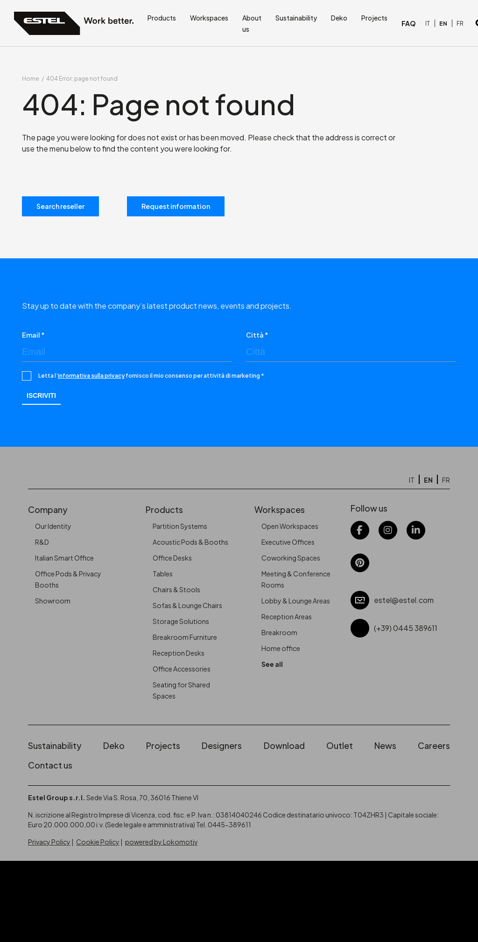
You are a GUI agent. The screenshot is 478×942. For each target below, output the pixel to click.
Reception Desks (178, 653)
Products (162, 18)
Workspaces (209, 18)
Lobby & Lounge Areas (295, 600)
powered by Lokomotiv (161, 842)
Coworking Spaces (290, 558)
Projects (374, 18)
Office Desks (172, 558)
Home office (280, 648)
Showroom (52, 600)
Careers (434, 745)
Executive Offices (288, 542)
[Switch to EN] (443, 24)
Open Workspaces (289, 526)
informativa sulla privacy (91, 375)
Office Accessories (182, 669)
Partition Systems (180, 526)
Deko (339, 18)
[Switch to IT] (427, 24)
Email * (33, 335)
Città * (257, 335)
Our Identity (53, 526)
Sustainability (296, 18)
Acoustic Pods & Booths (190, 542)
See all (272, 664)
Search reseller (60, 206)
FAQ (408, 23)
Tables (163, 573)
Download (284, 745)
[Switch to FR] (460, 24)
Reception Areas (286, 616)
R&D (42, 542)
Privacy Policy (49, 842)
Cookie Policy (98, 842)
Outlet (339, 745)
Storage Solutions (181, 621)
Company (48, 509)
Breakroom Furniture (185, 637)
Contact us (50, 765)
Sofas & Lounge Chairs (187, 605)
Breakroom (279, 632)
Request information (175, 206)
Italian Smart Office (64, 558)
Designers (222, 745)
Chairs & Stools (176, 589)
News (385, 745)
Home (30, 78)
